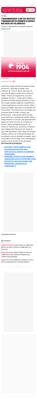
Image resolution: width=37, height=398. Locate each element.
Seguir (30, 10)
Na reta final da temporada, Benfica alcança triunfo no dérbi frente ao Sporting (17, 247)
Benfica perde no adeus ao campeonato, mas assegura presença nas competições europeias (16, 254)
